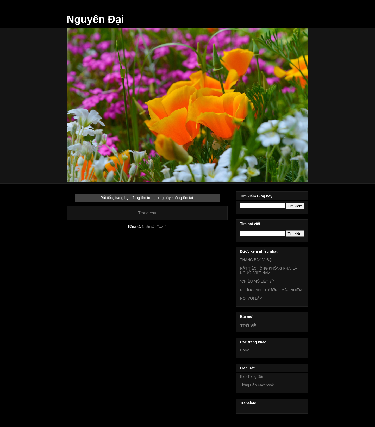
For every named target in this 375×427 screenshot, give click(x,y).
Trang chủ (147, 213)
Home (245, 350)
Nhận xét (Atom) (154, 226)
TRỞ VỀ (248, 325)
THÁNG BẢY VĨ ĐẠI (256, 260)
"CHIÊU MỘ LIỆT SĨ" (257, 281)
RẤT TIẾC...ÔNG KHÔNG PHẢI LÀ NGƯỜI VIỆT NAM (268, 270)
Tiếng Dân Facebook (257, 385)
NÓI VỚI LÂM (251, 298)
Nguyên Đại (95, 19)
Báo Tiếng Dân (252, 376)
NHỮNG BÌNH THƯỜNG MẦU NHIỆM (271, 290)
